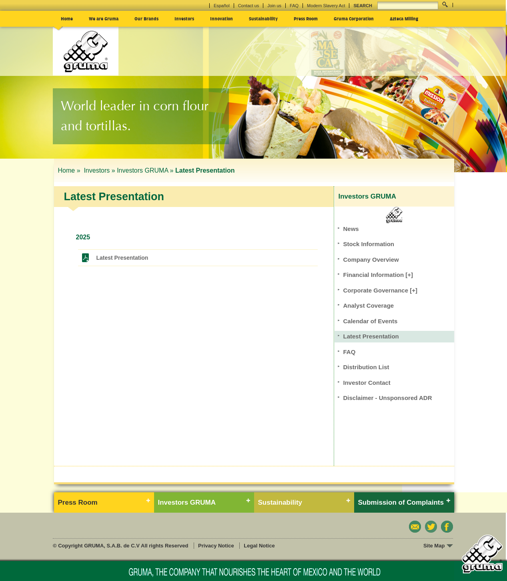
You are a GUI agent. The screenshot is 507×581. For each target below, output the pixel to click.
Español (222, 5)
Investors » (99, 170)
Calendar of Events (370, 321)
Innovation (221, 18)
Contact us (248, 5)
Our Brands (146, 18)
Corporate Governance (380, 290)
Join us (274, 5)
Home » (70, 170)
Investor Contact (367, 382)
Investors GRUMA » (145, 170)
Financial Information (378, 274)
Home (67, 18)
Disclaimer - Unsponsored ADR (387, 397)
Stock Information (369, 244)
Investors (184, 18)
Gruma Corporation (354, 18)
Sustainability (263, 18)
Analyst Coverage (368, 305)
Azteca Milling (404, 18)
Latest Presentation (122, 258)
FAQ (294, 5)
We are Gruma (103, 18)
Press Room (306, 18)
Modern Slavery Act (326, 5)
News (351, 228)
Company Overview (371, 259)
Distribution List (366, 367)
